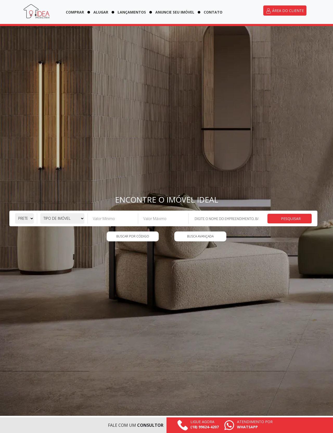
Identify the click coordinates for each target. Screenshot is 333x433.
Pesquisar (291, 218)
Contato (213, 12)
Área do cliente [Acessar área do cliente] (285, 11)
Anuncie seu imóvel (174, 12)
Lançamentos (132, 12)
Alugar (100, 12)
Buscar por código (132, 236)
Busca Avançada (200, 236)
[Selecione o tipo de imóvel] (62, 218)
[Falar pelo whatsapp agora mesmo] (248, 425)
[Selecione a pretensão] (24, 218)
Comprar (75, 12)
